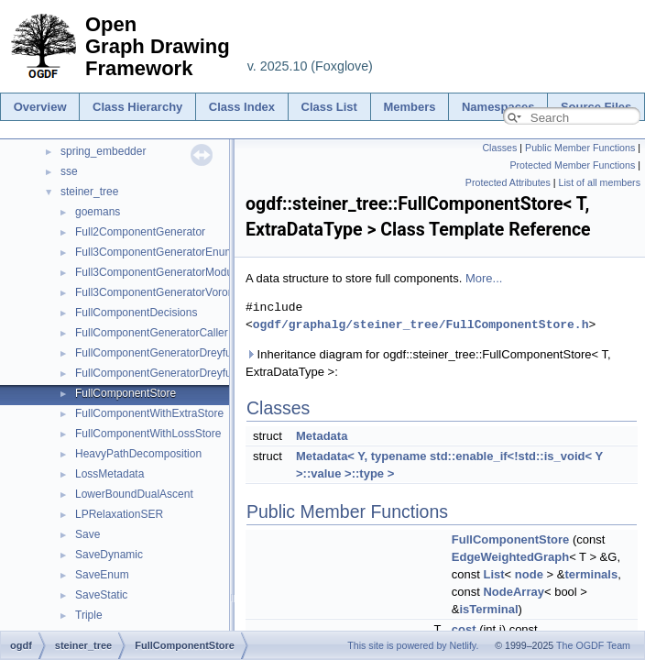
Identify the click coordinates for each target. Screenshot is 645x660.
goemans (97, 211)
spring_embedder (103, 151)
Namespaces (498, 107)
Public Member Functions (580, 147)
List (493, 574)
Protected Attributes (508, 182)
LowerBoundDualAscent (134, 494)
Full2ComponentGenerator (140, 232)
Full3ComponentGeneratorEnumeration (171, 252)
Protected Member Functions (572, 165)
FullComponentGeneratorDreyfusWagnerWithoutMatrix (209, 373)
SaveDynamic (109, 554)
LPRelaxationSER (119, 514)
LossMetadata (109, 474)
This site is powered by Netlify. (412, 645)
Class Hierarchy (137, 107)
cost (464, 629)
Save (87, 534)
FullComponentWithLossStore (148, 433)
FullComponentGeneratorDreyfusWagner (175, 352)
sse (69, 171)
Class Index (242, 107)
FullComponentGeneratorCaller (151, 332)
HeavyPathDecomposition (138, 453)
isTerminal (488, 609)
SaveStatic (101, 594)
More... (483, 278)
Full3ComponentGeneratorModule (158, 272)
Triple (89, 615)
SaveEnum (102, 574)
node (529, 574)
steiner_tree (89, 191)
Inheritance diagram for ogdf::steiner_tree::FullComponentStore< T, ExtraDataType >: (428, 363)
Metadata (321, 436)
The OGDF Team (593, 645)
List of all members (599, 182)
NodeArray (513, 592)
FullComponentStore (125, 393)
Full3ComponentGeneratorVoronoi (159, 292)
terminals (591, 574)
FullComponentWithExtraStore (149, 413)
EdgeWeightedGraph (510, 557)
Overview (40, 107)
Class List (329, 107)
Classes (499, 147)
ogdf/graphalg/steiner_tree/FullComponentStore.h (421, 324)
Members (409, 107)
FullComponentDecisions (136, 312)
